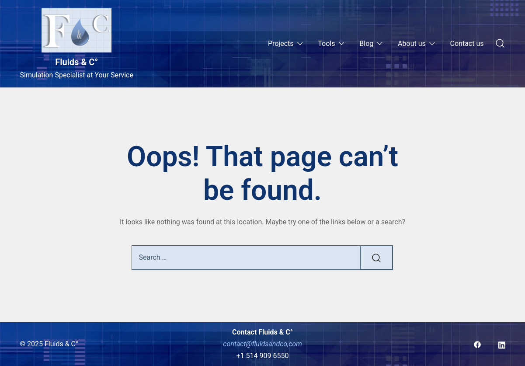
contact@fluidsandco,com (262, 344)
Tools (326, 43)
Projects (281, 43)
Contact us (467, 43)
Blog (366, 43)
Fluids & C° (76, 62)
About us (412, 43)
